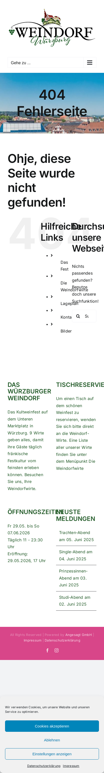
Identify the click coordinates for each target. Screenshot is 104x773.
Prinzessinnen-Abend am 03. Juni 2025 (73, 577)
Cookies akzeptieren (52, 726)
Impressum (71, 766)
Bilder (66, 331)
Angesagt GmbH (78, 635)
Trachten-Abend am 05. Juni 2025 (76, 536)
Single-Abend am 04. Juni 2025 (76, 555)
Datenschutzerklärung (44, 766)
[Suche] (78, 316)
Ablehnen (52, 740)
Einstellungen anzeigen (51, 754)
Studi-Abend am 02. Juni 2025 (74, 601)
